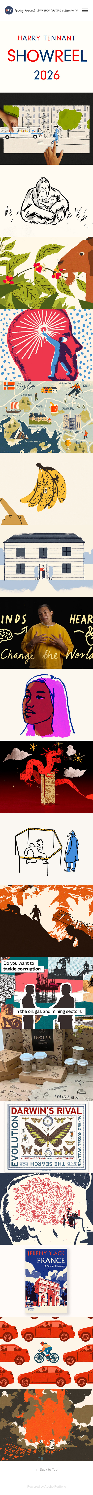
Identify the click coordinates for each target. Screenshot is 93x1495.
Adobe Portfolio (55, 1486)
